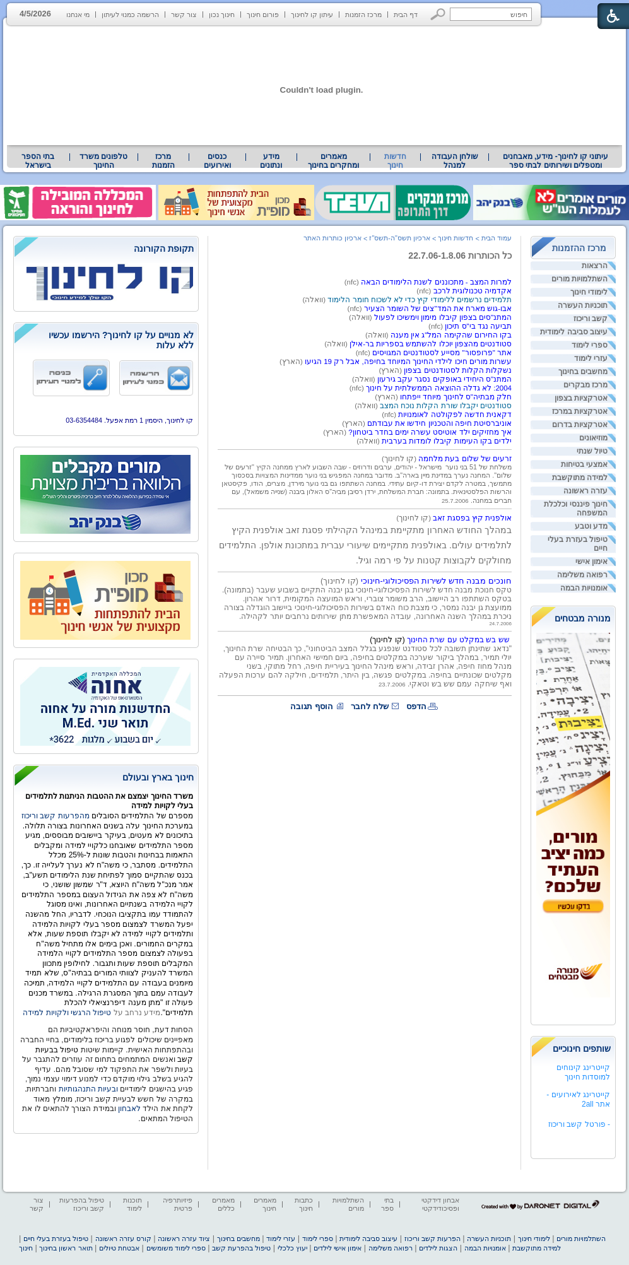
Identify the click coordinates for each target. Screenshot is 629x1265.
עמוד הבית (496, 238)
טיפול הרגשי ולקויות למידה (67, 1012)
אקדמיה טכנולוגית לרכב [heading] (472, 291)
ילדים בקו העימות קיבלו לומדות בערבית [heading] (447, 441)
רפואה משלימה (582, 574)
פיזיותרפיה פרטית (177, 1204)
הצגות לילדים (438, 1248)
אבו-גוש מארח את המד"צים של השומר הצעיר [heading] (438, 308)
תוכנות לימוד (132, 1204)
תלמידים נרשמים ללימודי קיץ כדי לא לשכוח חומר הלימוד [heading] (419, 299)
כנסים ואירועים (217, 161)
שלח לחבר (370, 706)
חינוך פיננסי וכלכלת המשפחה (576, 508)
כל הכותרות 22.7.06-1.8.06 (460, 255)
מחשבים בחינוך (583, 371)
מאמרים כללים (223, 1204)
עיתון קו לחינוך (312, 14)
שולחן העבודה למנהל (455, 161)
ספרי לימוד (590, 345)
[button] (438, 14)
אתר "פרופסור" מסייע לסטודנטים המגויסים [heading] (442, 352)
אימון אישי (591, 561)
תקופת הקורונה (164, 249)
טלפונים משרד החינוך (103, 161)
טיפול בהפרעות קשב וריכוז (81, 1204)
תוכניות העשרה (583, 305)
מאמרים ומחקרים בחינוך (333, 161)
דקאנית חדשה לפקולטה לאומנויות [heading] (455, 414)
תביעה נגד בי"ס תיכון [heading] (478, 326)
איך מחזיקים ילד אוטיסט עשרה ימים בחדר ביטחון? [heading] (430, 432)
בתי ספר (387, 1204)
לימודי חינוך (589, 292)
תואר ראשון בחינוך (65, 1248)
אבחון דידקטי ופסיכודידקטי (440, 1204)
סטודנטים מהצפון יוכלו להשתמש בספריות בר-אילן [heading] (431, 344)
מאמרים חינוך (265, 1204)
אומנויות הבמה (584, 588)
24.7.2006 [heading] (500, 624)
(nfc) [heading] (352, 282)
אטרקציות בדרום (580, 424)
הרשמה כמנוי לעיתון (130, 14)
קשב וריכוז (590, 318)
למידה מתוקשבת (580, 477)
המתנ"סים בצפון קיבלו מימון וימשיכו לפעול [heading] (443, 317)
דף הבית (406, 14)
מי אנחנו (78, 14)
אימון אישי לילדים (338, 1248)
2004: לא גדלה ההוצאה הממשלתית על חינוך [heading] (439, 388)
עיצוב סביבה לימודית (574, 331)
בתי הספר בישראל (37, 161)
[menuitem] (555, 161)
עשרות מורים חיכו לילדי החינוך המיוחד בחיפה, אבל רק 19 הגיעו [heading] (408, 361)
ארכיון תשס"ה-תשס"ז (399, 238)
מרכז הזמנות (363, 14)
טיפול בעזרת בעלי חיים (578, 544)
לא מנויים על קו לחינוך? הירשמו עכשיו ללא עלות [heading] (121, 340)
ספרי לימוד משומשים (176, 1248)
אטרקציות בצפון (581, 398)
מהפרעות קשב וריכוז (56, 815)
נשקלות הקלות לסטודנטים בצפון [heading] (458, 370)
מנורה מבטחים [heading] (583, 618)
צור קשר (184, 14)
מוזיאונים (593, 437)
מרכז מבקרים (585, 384)
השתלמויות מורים (579, 278)
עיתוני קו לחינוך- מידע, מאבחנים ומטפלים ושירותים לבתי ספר (556, 161)
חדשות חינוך (395, 161)
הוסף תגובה (311, 706)
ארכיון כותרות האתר (332, 238)
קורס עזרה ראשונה (123, 1238)
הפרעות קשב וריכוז (432, 1238)
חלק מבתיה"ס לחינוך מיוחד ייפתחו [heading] (456, 397)
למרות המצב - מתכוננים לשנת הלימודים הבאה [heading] (436, 282)
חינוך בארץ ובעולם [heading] (158, 777)
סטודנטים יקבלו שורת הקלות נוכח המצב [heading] (446, 405)
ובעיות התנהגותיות (87, 1089)
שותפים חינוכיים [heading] (582, 1049)
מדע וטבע (591, 526)
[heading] (361, 317)
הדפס (416, 706)
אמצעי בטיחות (584, 464)
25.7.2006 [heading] (455, 500)
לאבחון (129, 1108)
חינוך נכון (222, 14)
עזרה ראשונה (585, 490)
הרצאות (595, 265)
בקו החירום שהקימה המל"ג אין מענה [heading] (451, 335)
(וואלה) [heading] (315, 299)
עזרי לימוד (591, 358)
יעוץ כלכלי (292, 1248)
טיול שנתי (592, 451)
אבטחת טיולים (119, 1248)
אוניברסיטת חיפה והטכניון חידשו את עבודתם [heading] (439, 423)
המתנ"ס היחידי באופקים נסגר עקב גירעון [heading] (444, 379)
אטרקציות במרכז (580, 411)
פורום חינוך (263, 14)
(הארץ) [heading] (292, 361)
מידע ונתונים (271, 161)
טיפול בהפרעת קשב (241, 1248)
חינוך (26, 1248)
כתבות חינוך (304, 1204)
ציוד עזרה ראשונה (184, 1238)
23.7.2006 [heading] (392, 684)
